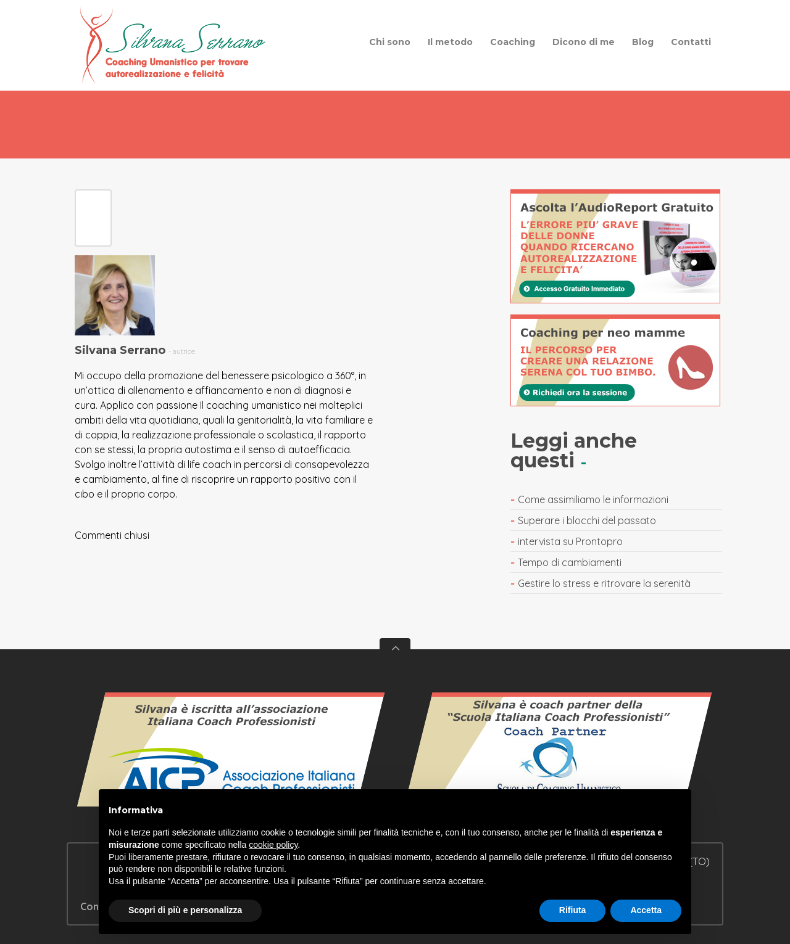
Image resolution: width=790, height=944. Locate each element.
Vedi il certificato (231, 755)
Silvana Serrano (120, 350)
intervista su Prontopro (570, 541)
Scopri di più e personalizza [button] (185, 910)
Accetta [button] (646, 910)
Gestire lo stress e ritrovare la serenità (604, 583)
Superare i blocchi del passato (587, 520)
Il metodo (450, 41)
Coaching (512, 41)
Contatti (691, 41)
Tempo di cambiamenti (570, 562)
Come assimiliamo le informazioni (593, 499)
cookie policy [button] (273, 845)
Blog (643, 41)
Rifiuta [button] (572, 910)
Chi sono (389, 41)
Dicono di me (583, 41)
